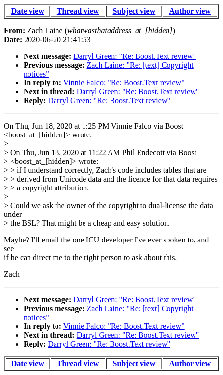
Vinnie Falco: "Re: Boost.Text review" (124, 83)
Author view (190, 11)
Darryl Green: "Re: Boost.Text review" (134, 56)
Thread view (78, 11)
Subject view (134, 11)
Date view (27, 11)
